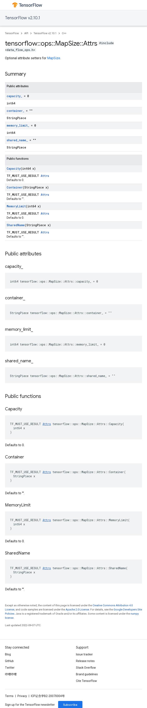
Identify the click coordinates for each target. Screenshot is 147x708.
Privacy (22, 696)
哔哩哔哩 (11, 674)
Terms (9, 696)
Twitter (10, 667)
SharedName (16, 225)
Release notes (85, 661)
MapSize (53, 58)
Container (15, 187)
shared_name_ (17, 140)
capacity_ (14, 96)
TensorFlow (12, 33)
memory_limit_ (18, 125)
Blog (8, 654)
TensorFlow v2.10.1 (22, 18)
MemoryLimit (16, 206)
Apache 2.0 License (77, 609)
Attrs (45, 176)
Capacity (14, 168)
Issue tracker (84, 654)
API (26, 33)
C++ (64, 33)
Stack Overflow (86, 667)
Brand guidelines (87, 674)
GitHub (9, 661)
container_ (15, 111)
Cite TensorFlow (86, 681)
